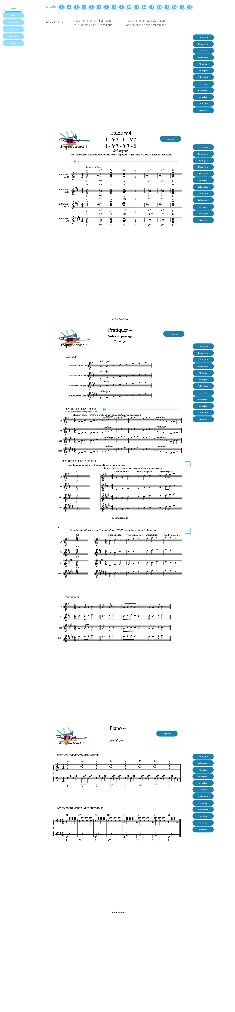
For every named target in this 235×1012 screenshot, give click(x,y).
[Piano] (13, 43)
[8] (114, 7)
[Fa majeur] (203, 71)
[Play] (75, 161)
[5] (91, 7)
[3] (76, 7)
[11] (137, 7)
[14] (159, 7)
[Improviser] (13, 22)
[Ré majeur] (203, 51)
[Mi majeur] (203, 64)
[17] (182, 7)
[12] (144, 7)
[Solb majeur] (203, 77)
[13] (152, 7)
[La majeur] (203, 97)
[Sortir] (13, 9)
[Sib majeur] (203, 104)
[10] (129, 7)
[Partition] (13, 29)
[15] (167, 7)
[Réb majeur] (203, 44)
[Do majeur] (203, 37)
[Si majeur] (203, 110)
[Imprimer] (170, 139)
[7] (107, 7)
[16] (174, 7)
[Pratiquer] (13, 36)
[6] (99, 7)
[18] (189, 7)
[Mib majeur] (203, 57)
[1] (61, 7)
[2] (69, 7)
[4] (84, 7)
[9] (122, 7)
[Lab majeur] (203, 90)
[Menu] (13, 15)
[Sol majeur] (203, 84)
